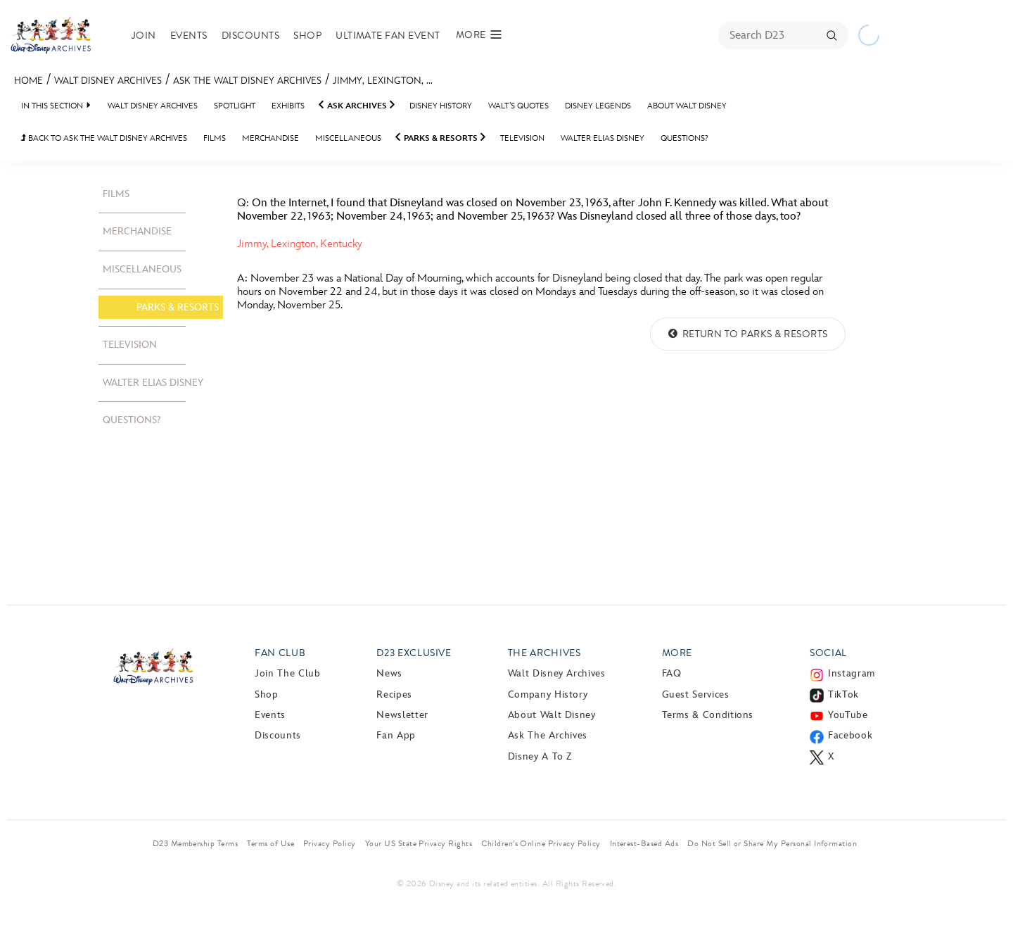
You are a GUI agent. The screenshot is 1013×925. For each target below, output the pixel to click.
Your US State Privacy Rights (418, 843)
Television (522, 138)
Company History (548, 694)
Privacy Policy (329, 843)
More (677, 653)
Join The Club (287, 673)
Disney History (440, 106)
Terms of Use (270, 843)
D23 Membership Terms (195, 843)
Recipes (394, 694)
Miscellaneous (348, 138)
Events (189, 35)
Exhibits (288, 106)
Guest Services (696, 694)
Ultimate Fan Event (388, 35)
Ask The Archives (547, 735)
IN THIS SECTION (52, 106)
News (389, 673)
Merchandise (270, 138)
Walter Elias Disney (602, 138)
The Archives (544, 653)
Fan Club (280, 653)
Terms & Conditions (708, 715)
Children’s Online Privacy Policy (540, 843)
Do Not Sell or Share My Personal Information (772, 843)
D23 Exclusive (413, 653)
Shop (307, 35)
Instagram (851, 673)
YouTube (847, 715)
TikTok (843, 694)
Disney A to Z (540, 756)
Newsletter (402, 715)
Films (214, 138)
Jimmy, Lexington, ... (383, 81)
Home (28, 81)
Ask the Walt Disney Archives (247, 81)
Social (828, 653)
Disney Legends (598, 106)
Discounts (250, 35)
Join (144, 35)
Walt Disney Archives (108, 81)
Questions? (684, 138)
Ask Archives (357, 106)
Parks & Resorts (441, 138)
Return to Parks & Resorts (748, 334)
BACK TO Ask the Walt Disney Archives (104, 138)
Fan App (395, 735)
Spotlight (234, 106)
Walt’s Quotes (518, 106)
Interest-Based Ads (644, 843)
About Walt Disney (687, 106)
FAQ (672, 673)
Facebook (850, 735)
